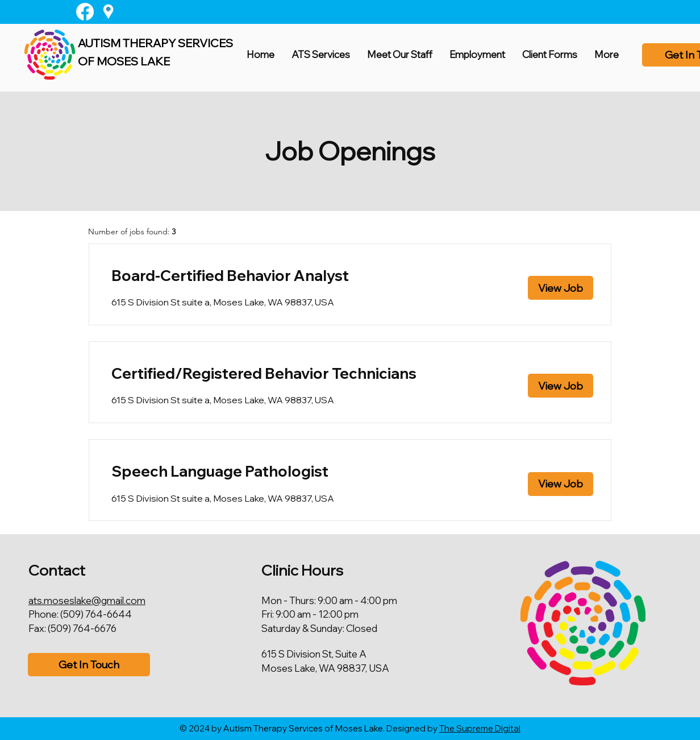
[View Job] (560, 288)
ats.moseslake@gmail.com (86, 600)
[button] (400, 54)
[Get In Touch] (89, 664)
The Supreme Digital (479, 728)
